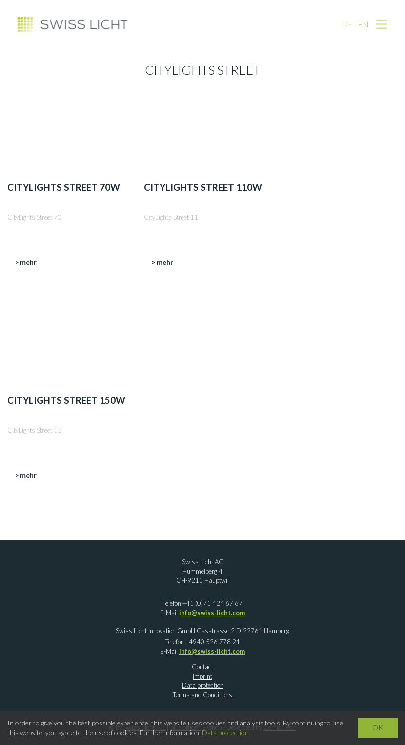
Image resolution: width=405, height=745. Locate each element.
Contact (202, 667)
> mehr (26, 262)
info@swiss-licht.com (212, 613)
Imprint (202, 676)
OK (377, 728)
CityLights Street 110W (203, 186)
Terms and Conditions (202, 695)
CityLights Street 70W (63, 186)
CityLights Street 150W (66, 399)
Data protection (202, 685)
